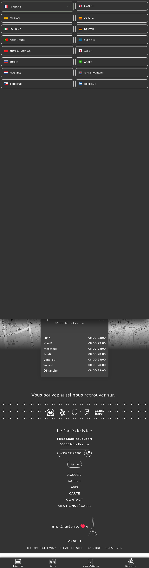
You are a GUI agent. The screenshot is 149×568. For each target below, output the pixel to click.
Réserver (18, 562)
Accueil (74, 478)
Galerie (74, 485)
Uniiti (78, 544)
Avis (74, 491)
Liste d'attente (91, 562)
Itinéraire (130, 562)
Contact (74, 503)
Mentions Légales (74, 510)
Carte (74, 497)
